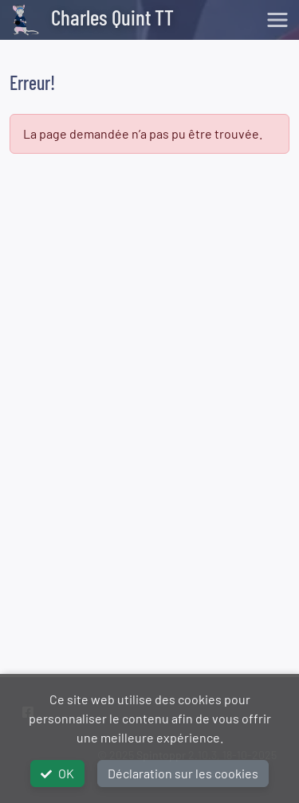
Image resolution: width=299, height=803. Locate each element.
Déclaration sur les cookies (183, 773)
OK (57, 773)
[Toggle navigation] (277, 20)
